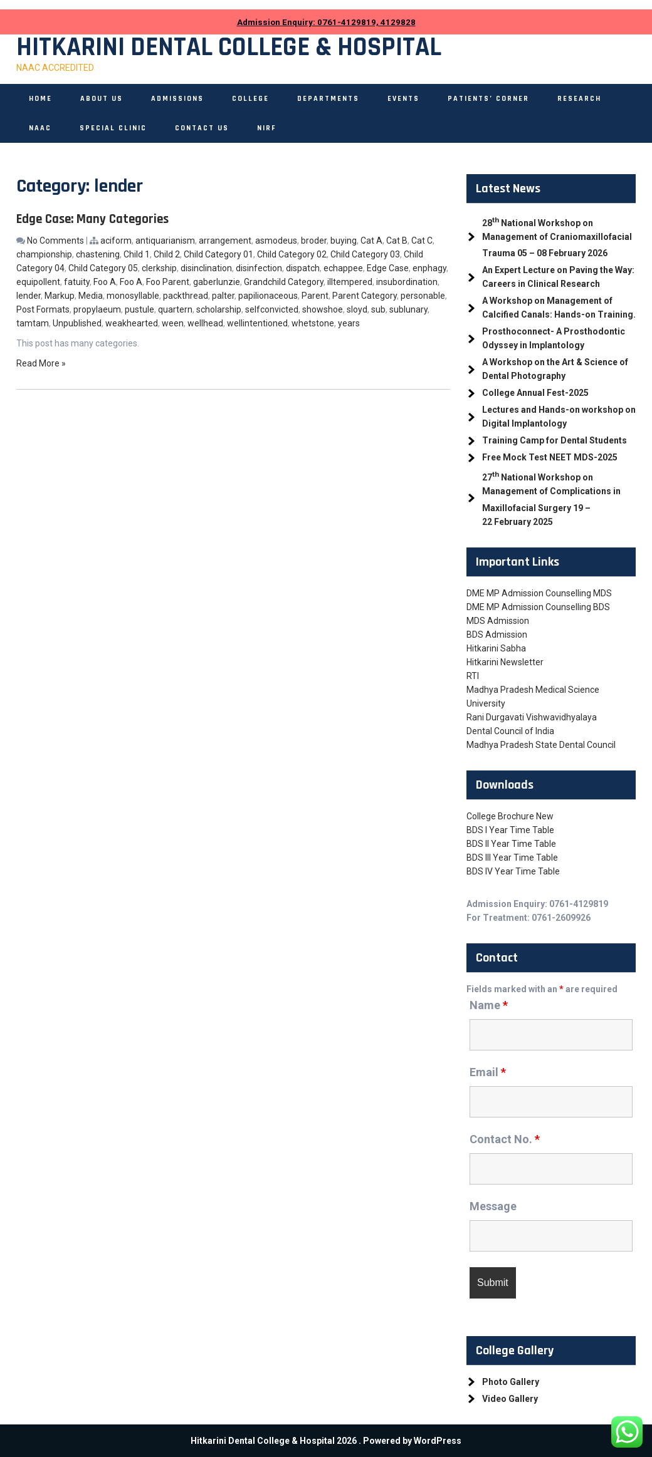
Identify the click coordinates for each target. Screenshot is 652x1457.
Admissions (177, 98)
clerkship (159, 268)
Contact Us (202, 128)
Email (488, 1072)
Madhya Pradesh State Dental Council (541, 745)
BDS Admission (496, 635)
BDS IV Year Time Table (513, 871)
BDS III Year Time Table (512, 858)
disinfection (259, 268)
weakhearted (131, 323)
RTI (472, 676)
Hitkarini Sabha (496, 648)
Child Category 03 (365, 254)
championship (44, 254)
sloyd (357, 309)
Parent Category (364, 296)
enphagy (429, 268)
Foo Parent (167, 282)
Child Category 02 (292, 254)
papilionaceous (268, 296)
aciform (116, 241)
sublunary (408, 309)
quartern (175, 309)
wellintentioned (257, 323)
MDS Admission (497, 621)
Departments (328, 98)
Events (403, 98)
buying (343, 241)
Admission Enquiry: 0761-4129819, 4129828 (326, 22)
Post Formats (43, 309)
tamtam (32, 323)
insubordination (407, 282)
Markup (60, 296)
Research (579, 98)
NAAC (40, 128)
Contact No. (505, 1139)
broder (314, 241)
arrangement (225, 241)
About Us (101, 98)
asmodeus (276, 241)
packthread (185, 296)
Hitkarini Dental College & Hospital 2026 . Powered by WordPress (326, 1441)
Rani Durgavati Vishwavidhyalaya (531, 717)
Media (90, 296)
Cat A (371, 241)
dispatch (303, 268)
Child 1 (137, 254)
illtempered (349, 282)
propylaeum (97, 309)
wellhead (205, 323)
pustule (139, 309)
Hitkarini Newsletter (505, 662)
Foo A (104, 282)
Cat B (397, 241)
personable (423, 296)
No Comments (55, 241)
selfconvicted (271, 309)
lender (28, 296)
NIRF (266, 128)
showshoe (322, 309)
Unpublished (77, 323)
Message (493, 1206)
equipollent (38, 282)
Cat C (422, 241)
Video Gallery (510, 1399)
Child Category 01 (218, 254)
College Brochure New (510, 816)
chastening (98, 254)
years (349, 323)
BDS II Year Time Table (511, 844)
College (250, 98)
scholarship (218, 309)
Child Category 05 (103, 268)
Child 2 (167, 254)
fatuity (77, 282)
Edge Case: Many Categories (92, 218)
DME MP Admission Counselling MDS (539, 593)
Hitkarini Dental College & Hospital (228, 48)
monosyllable (133, 296)
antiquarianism (165, 241)
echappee (343, 268)
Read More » (41, 363)
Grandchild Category (283, 282)
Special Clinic (113, 128)
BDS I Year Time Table (510, 830)
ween (173, 323)
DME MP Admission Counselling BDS (538, 607)
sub (378, 309)
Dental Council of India (510, 731)
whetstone (313, 323)
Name (489, 1005)
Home (40, 98)
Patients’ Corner (488, 98)
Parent (315, 296)
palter (223, 296)
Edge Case (388, 268)
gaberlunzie (216, 282)
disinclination (206, 268)
